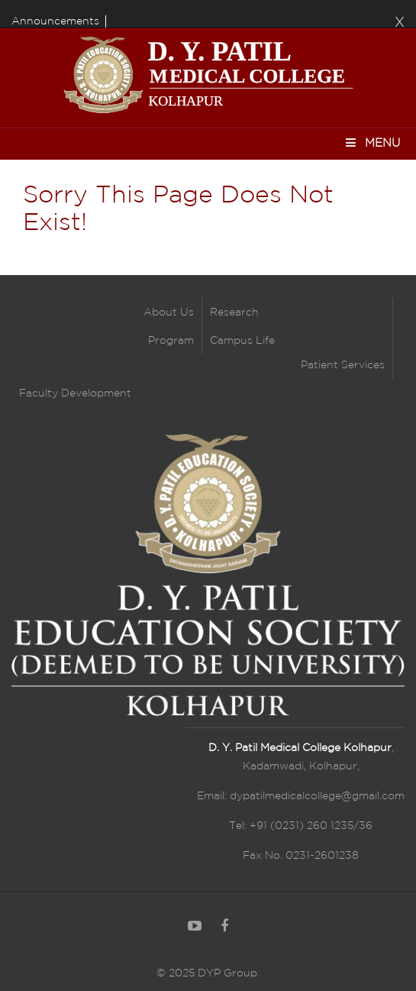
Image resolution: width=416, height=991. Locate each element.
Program (171, 340)
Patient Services (343, 365)
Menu (372, 142)
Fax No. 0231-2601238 (301, 855)
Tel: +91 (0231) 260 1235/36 (300, 826)
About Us (169, 312)
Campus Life (242, 340)
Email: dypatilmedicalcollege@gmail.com (301, 796)
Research (234, 312)
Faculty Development (75, 393)
